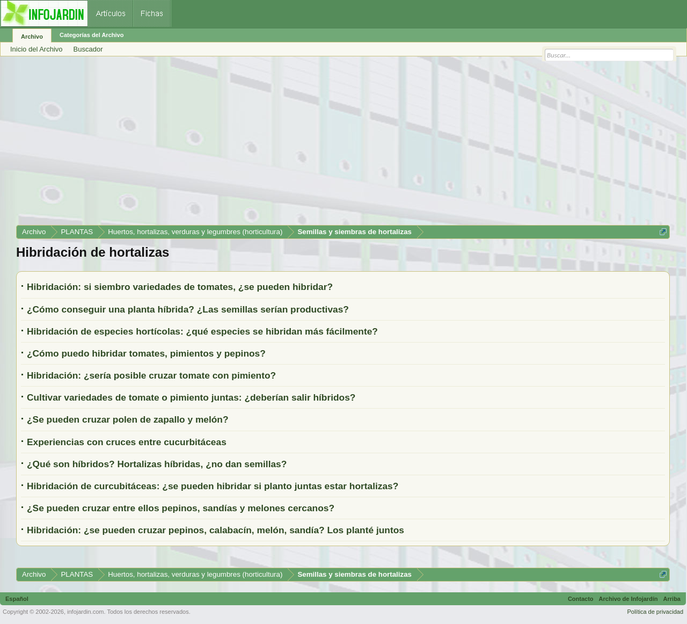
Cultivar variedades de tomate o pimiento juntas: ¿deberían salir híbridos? (191, 397)
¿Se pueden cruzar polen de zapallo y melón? (128, 419)
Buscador (88, 49)
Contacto (581, 599)
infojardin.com (85, 611)
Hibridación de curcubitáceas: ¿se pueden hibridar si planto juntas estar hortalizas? (212, 486)
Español (16, 599)
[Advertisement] (338, 144)
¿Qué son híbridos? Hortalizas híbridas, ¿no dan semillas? (157, 464)
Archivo (32, 36)
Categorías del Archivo (91, 35)
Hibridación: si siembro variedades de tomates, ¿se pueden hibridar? (180, 286)
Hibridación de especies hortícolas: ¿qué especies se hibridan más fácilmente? (202, 331)
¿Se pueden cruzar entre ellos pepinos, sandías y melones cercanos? (180, 508)
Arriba (672, 599)
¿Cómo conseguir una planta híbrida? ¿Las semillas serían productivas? (188, 309)
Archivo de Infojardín (628, 599)
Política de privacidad (655, 611)
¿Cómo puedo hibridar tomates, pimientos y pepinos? (146, 353)
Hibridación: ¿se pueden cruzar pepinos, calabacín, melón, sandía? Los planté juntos (215, 530)
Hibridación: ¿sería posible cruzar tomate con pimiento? (151, 375)
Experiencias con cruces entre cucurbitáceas (126, 442)
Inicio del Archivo (36, 49)
